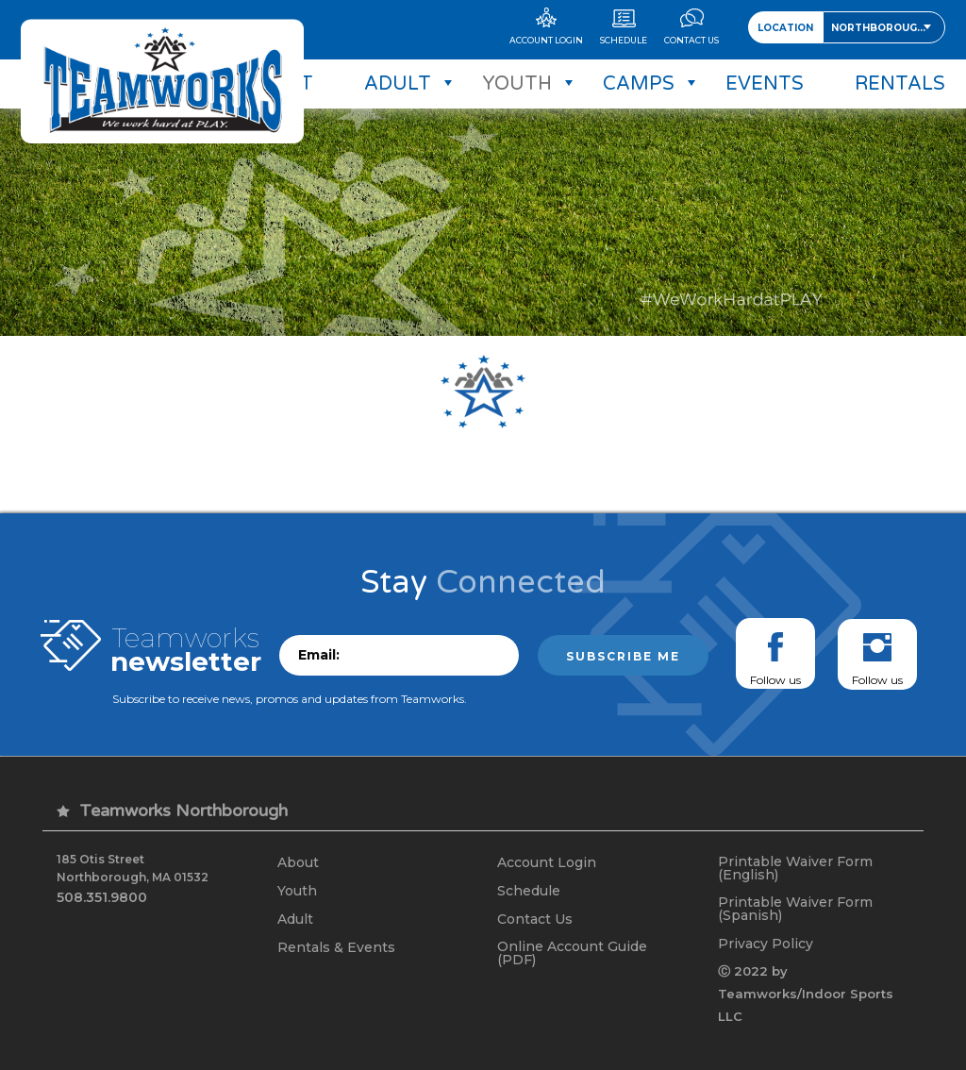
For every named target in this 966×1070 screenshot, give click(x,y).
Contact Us (535, 919)
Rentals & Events (336, 947)
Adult (295, 919)
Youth (297, 890)
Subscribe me (623, 656)
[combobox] (884, 27)
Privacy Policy (765, 943)
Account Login (546, 862)
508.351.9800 (102, 897)
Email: (319, 654)
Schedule (528, 890)
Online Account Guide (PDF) (572, 953)
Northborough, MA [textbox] (887, 28)
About (298, 862)
